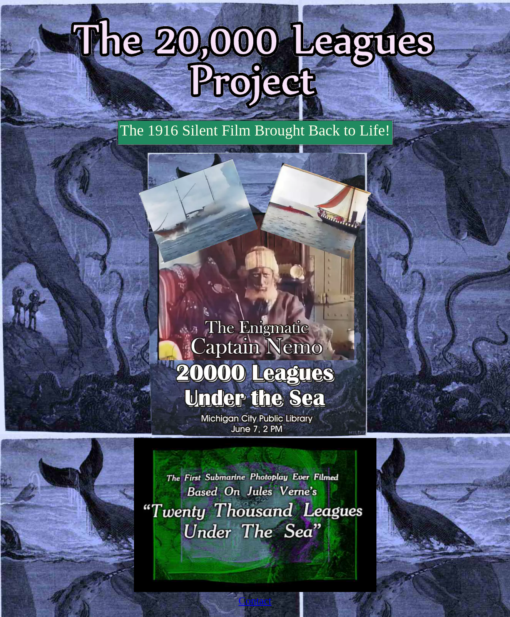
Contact (255, 601)
